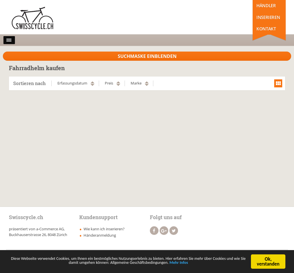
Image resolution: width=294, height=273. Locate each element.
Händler (266, 5)
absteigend (92, 85)
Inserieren (268, 17)
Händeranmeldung (100, 235)
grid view (278, 83)
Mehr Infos (214, 265)
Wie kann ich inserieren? (104, 228)
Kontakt (266, 29)
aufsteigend (92, 82)
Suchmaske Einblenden (147, 56)
